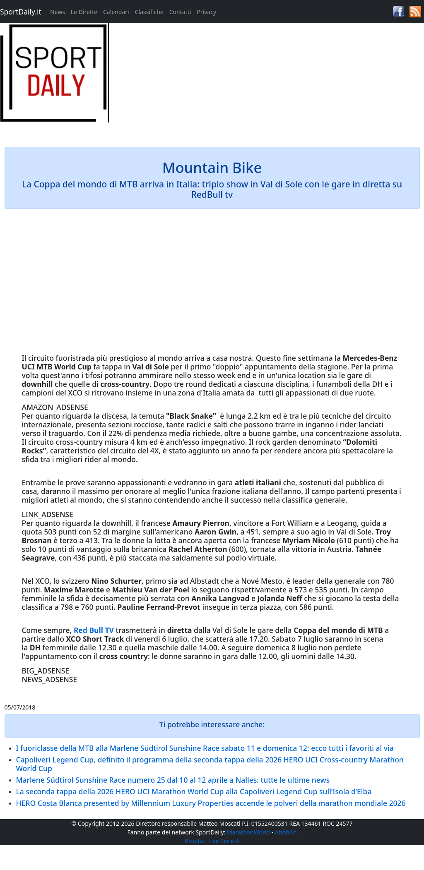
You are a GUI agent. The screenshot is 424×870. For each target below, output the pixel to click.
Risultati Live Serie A (212, 841)
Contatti (180, 12)
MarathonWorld (248, 832)
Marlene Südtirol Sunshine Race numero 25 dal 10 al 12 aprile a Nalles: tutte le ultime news (173, 780)
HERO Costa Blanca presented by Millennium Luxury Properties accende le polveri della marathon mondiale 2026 (211, 803)
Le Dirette (84, 12)
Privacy (206, 12)
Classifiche (149, 12)
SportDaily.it (20, 12)
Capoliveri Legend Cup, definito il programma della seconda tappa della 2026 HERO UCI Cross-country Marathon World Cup (210, 764)
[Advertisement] (265, 81)
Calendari (116, 12)
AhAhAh (286, 832)
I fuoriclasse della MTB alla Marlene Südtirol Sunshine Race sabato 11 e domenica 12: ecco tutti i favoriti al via (205, 748)
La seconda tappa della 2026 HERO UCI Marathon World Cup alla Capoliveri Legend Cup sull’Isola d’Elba (194, 791)
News (57, 12)
